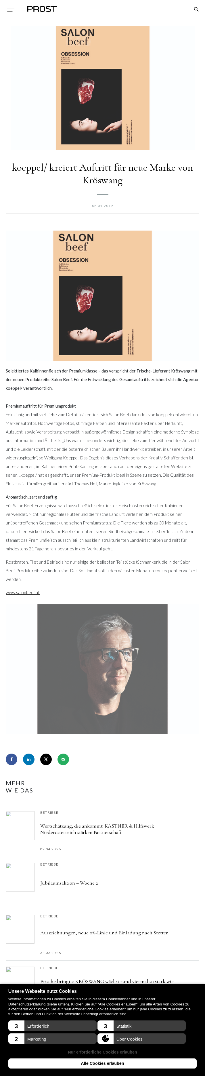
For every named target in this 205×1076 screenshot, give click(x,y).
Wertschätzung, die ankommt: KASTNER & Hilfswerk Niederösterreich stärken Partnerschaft (97, 829)
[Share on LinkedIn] (29, 759)
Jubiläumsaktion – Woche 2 (69, 883)
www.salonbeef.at (23, 592)
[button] (52, 1025)
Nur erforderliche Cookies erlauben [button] (102, 1052)
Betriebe (49, 812)
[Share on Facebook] (11, 759)
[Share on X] (46, 759)
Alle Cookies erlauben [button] (102, 1063)
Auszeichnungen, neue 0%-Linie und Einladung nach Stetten (104, 932)
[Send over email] (63, 759)
